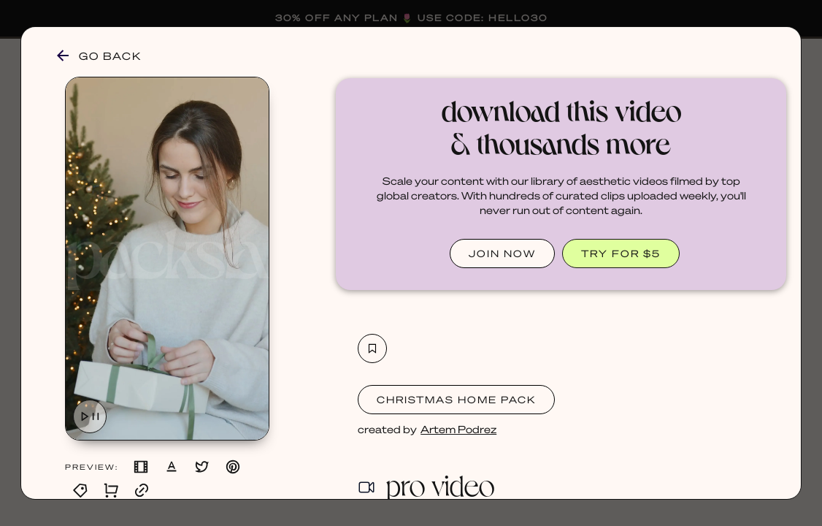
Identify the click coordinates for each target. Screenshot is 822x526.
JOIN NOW (502, 253)
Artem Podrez (458, 428)
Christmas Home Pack (456, 399)
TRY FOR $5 (621, 253)
